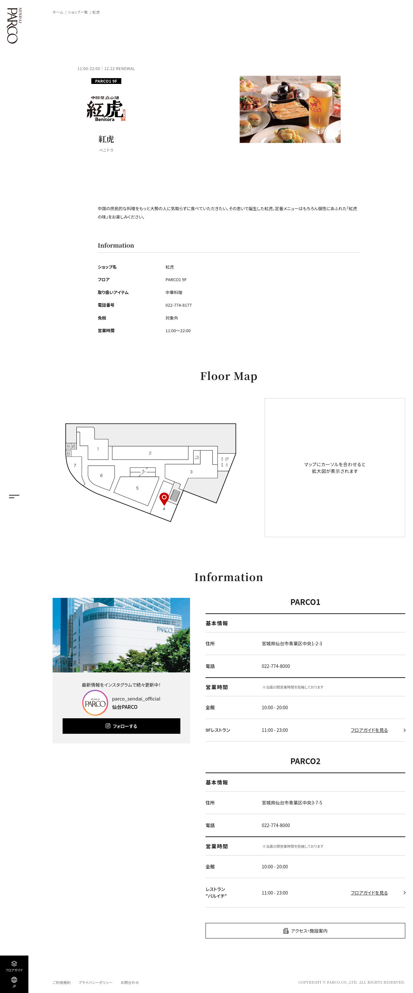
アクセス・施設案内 (309, 930)
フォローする (125, 726)
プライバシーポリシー (95, 982)
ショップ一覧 (78, 12)
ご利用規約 (62, 982)
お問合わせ (130, 982)
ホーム (58, 12)
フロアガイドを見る (369, 730)
